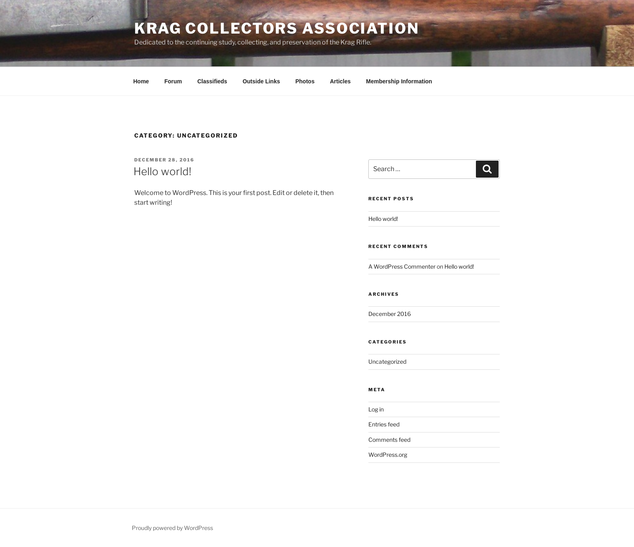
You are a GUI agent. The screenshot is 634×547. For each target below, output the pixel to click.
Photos (304, 81)
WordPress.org (387, 454)
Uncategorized (387, 361)
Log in (376, 409)
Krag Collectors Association (276, 28)
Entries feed (383, 424)
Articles (340, 81)
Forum (173, 81)
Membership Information (399, 81)
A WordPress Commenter (401, 266)
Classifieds (212, 81)
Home (141, 81)
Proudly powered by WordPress (172, 527)
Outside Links (261, 81)
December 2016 (389, 313)
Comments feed (389, 439)
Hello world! (162, 171)
